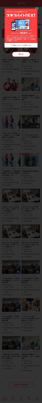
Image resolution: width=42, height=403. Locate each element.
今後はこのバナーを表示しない (22, 45)
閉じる (21, 54)
